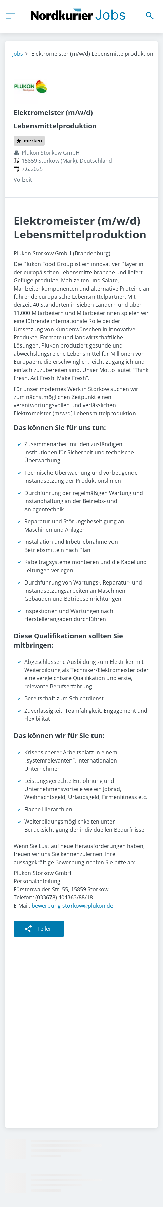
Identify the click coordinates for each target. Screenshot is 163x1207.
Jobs (17, 53)
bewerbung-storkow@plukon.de (72, 905)
